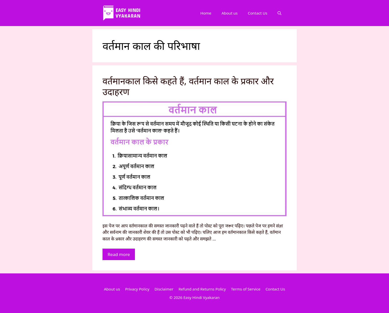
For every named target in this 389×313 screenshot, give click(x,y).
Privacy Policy (137, 289)
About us (230, 13)
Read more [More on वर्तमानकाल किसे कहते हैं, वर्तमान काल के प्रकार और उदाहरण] (119, 254)
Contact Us (257, 13)
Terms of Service (245, 289)
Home (205, 13)
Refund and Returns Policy (202, 289)
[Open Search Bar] (279, 13)
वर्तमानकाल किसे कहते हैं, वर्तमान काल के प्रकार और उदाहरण (188, 86)
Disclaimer (163, 289)
